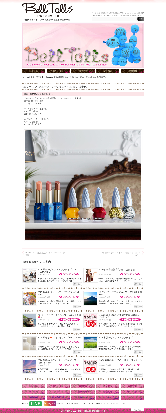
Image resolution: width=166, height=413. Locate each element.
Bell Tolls (82, 411)
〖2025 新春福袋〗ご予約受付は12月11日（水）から (119, 316)
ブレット (51, 94)
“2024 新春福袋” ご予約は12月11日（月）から (120, 361)
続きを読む (77, 284)
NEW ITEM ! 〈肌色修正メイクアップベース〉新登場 (45, 254)
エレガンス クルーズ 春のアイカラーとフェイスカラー (121, 254)
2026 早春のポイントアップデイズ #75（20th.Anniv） (57, 270)
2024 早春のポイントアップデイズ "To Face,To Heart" (57, 361)
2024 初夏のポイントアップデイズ (116, 337)
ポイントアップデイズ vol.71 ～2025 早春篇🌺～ (59, 316)
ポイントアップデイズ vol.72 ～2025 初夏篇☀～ (120, 293)
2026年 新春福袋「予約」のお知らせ (117, 269)
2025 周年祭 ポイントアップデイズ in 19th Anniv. (58, 293)
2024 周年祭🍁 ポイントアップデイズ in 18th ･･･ (60, 338)
